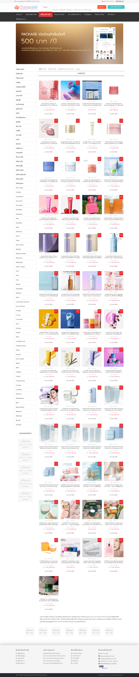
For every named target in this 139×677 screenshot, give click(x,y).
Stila (17, 218)
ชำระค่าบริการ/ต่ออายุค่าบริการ (53, 658)
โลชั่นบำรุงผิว (20, 69)
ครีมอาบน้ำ (19, 161)
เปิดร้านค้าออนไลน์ (108, 1)
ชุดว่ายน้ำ (81, 10)
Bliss (17, 402)
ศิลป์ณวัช (74, 661)
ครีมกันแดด (19, 183)
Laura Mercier (20, 306)
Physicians (19, 258)
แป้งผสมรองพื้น (20, 87)
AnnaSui (18, 424)
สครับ (17, 113)
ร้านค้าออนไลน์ (76, 653)
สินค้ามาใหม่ (99, 14)
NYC (17, 275)
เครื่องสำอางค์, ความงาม (65, 69)
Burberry (19, 394)
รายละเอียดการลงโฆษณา (52, 661)
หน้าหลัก (42, 69)
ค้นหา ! (102, 7)
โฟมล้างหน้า (20, 78)
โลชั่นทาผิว (19, 73)
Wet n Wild (19, 188)
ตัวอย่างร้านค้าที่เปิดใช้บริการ (53, 663)
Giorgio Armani (21, 345)
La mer (18, 315)
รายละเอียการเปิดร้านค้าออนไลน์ (54, 656)
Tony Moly (19, 205)
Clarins (18, 376)
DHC (17, 367)
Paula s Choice (20, 266)
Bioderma (19, 416)
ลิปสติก (18, 122)
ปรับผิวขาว (19, 148)
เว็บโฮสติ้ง (75, 658)
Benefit (18, 420)
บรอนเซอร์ (19, 152)
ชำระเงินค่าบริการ (74, 14)
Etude (18, 350)
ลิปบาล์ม (18, 126)
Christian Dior (20, 381)
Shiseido (18, 249)
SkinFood (19, 231)
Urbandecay (19, 196)
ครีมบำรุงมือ (19, 170)
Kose (17, 324)
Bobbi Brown (20, 398)
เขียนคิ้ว (18, 100)
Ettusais (18, 354)
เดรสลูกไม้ (75, 10)
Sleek (17, 227)
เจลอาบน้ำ (19, 95)
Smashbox (19, 223)
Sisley (17, 240)
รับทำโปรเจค (76, 656)
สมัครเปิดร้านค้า (116, 7)
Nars (17, 280)
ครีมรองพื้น (19, 166)
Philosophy (19, 262)
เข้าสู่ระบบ (119, 1)
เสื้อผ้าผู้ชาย (69, 10)
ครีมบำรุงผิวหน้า (21, 174)
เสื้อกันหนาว (20, 661)
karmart (18, 328)
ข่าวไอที (74, 663)
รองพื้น (18, 130)
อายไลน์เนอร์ (20, 104)
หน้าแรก (19, 14)
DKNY (18, 363)
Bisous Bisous (20, 407)
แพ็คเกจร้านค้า (46, 14)
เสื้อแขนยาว (20, 663)
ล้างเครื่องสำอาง (21, 117)
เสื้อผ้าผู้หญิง (63, 10)
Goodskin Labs (20, 341)
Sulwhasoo (19, 214)
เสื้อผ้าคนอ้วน (88, 10)
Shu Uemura (20, 245)
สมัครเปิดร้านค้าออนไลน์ (51, 653)
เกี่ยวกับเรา (111, 14)
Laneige (77, 69)
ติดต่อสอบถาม (21, 19)
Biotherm (19, 411)
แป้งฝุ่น (18, 82)
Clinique (18, 372)
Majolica (18, 293)
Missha (18, 284)
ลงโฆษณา (87, 14)
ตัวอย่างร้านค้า (59, 14)
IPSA (17, 337)
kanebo (18, 332)
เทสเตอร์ (18, 91)
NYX (17, 271)
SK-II (17, 236)
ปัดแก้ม (18, 144)
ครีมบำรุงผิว (19, 179)
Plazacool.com (106, 675)
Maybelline (19, 288)
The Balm (19, 209)
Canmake (19, 389)
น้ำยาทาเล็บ (19, 157)
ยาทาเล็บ (19, 135)
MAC (17, 297)
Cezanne (18, 385)
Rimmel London (21, 253)
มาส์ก (17, 139)
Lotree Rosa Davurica (22, 302)
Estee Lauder (20, 359)
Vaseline (18, 192)
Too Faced (19, 201)
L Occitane (19, 319)
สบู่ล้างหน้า (19, 109)
